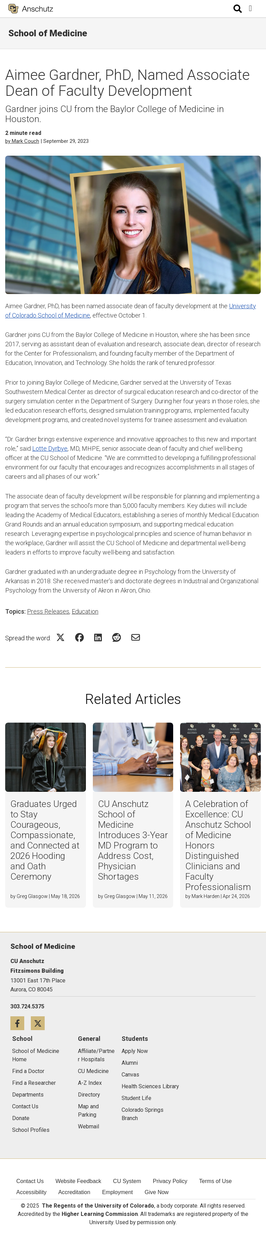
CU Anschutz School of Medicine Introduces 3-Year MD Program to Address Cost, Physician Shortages (133, 840)
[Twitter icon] (40, 1023)
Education (85, 611)
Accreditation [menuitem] (74, 1192)
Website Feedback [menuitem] (78, 1181)
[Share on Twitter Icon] (60, 637)
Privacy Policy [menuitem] (170, 1181)
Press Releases (48, 611)
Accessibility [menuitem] (31, 1192)
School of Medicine (47, 33)
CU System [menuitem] (127, 1181)
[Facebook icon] (20, 1023)
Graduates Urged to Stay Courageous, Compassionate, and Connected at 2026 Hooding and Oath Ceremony (44, 840)
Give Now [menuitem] (157, 1192)
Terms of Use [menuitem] (215, 1181)
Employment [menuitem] (117, 1192)
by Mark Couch (22, 141)
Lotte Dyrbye (50, 448)
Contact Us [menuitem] (30, 1181)
